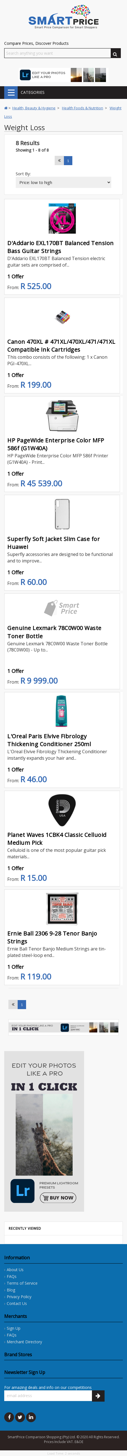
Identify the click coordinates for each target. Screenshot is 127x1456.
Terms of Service (22, 1283)
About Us (15, 1269)
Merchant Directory (24, 1341)
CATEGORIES (11, 92)
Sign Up (13, 1328)
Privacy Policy (19, 1296)
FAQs (12, 1276)
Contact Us (17, 1303)
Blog (11, 1290)
